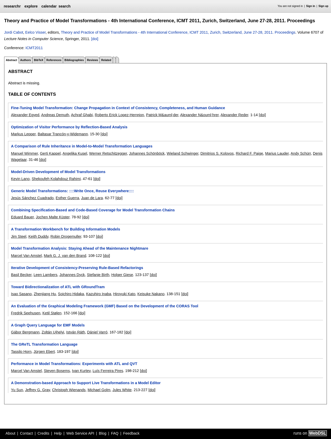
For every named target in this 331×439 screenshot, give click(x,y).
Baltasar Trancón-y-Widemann (63, 134)
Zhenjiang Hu (45, 294)
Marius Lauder (277, 153)
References (53, 60)
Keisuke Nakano (150, 294)
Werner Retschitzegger (108, 153)
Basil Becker (21, 275)
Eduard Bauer (22, 217)
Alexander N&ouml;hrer (199, 115)
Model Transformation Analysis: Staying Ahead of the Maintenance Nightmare (79, 248)
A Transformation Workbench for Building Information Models (65, 229)
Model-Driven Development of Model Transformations (58, 172)
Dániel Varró (97, 332)
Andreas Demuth (55, 115)
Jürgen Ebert (44, 351)
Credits (43, 433)
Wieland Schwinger (182, 153)
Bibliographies (74, 60)
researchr (12, 6)
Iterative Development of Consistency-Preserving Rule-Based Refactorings (77, 268)
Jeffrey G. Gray (37, 390)
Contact (26, 433)
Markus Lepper (23, 134)
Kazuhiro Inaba (98, 294)
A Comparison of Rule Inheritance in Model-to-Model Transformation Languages (81, 146)
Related (106, 60)
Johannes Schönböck (147, 153)
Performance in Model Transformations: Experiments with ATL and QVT (74, 364)
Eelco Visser (35, 32)
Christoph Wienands (69, 390)
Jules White (122, 390)
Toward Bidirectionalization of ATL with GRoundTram (57, 287)
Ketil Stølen (52, 313)
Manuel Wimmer (24, 153)
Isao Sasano (21, 294)
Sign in (310, 6)
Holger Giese (122, 275)
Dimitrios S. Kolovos (217, 153)
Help (58, 433)
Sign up (323, 6)
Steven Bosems (57, 371)
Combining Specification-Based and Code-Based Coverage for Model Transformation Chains (93, 210)
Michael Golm (99, 390)
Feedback (131, 433)
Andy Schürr (301, 153)
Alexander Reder (234, 115)
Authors (25, 60)
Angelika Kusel (75, 153)
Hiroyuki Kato (124, 294)
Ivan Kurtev (81, 371)
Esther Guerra (67, 198)
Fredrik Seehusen (25, 313)
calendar (49, 6)
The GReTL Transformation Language (44, 344)
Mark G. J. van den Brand (65, 256)
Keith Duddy (38, 236)
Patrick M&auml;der (162, 115)
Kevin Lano (20, 179)
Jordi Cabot (13, 32)
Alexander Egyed (25, 115)
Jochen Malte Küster (52, 217)
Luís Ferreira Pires (108, 371)
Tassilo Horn (21, 351)
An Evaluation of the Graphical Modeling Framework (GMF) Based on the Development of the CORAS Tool (104, 306)
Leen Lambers (45, 275)
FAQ (114, 433)
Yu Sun (17, 390)
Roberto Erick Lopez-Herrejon (119, 115)
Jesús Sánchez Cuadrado (32, 198)
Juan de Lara (92, 198)
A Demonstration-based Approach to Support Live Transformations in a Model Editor (86, 383)
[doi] (94, 39)
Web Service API (80, 433)
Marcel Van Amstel (26, 256)
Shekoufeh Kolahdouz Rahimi (56, 179)
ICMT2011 (34, 48)
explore (30, 6)
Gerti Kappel (50, 153)
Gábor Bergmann (25, 332)
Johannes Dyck (72, 275)
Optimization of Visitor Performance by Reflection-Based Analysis (69, 127)
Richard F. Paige (249, 153)
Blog (102, 433)
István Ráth (75, 332)
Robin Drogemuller (65, 236)
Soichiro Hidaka (71, 294)
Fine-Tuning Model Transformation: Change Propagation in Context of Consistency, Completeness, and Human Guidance (118, 108)
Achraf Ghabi (82, 115)
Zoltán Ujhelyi (53, 332)
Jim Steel (18, 236)
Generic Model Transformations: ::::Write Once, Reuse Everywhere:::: (72, 191)
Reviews (92, 60)
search (64, 6)
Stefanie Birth (98, 275)
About (11, 433)
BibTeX (38, 60)
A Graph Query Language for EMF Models (48, 325)
